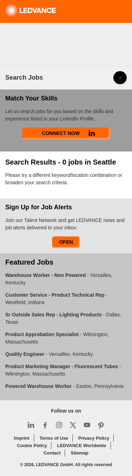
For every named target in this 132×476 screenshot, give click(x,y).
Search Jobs (24, 77)
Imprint (22, 438)
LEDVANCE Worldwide (81, 445)
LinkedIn (31, 424)
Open (66, 242)
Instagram (59, 424)
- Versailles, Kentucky (49, 354)
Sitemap (80, 453)
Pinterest (101, 424)
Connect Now (61, 133)
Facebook (45, 424)
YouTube (87, 424)
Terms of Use (53, 438)
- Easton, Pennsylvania (64, 386)
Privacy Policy (93, 438)
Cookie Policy (32, 445)
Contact (52, 453)
